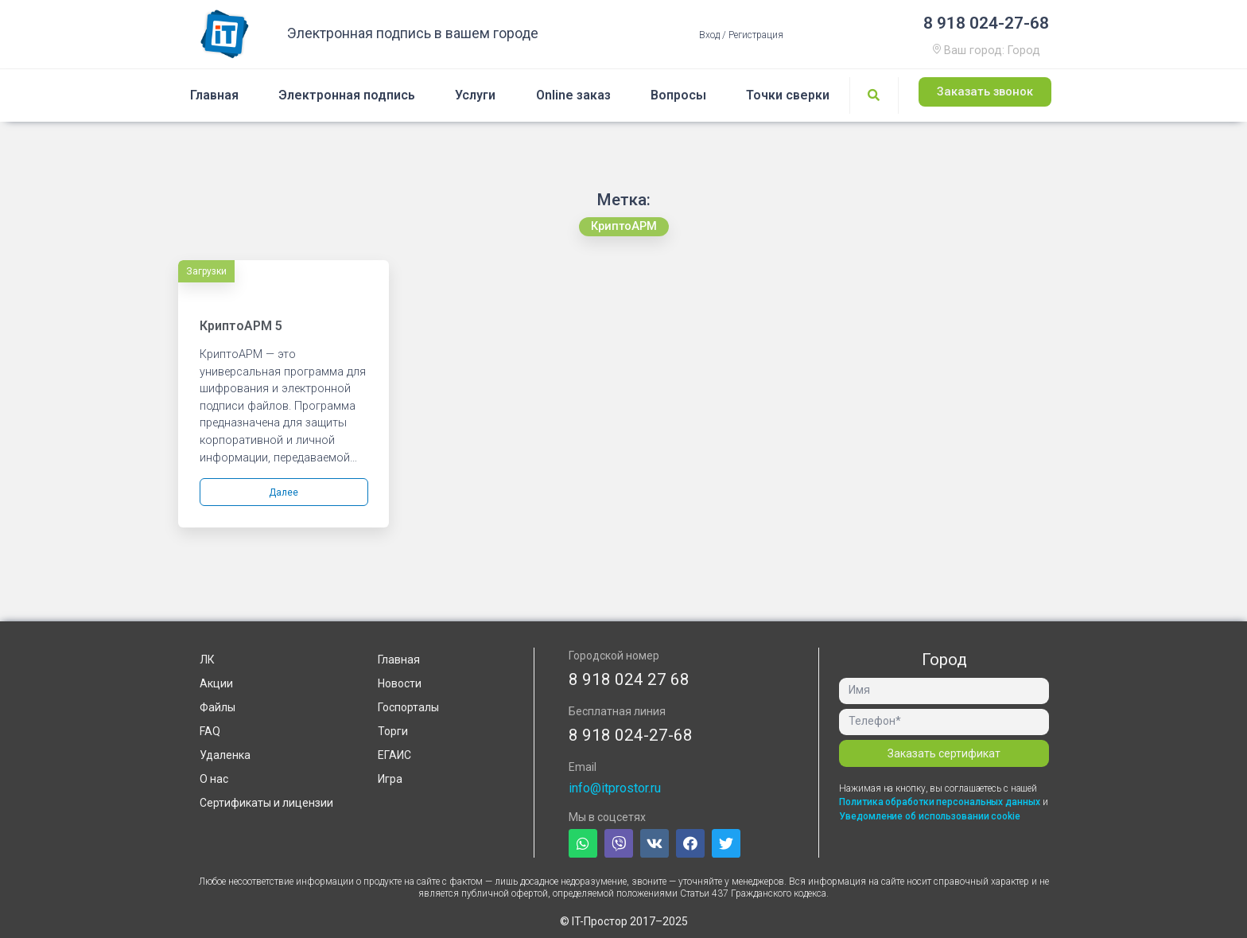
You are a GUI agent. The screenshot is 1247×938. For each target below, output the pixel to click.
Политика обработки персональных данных (940, 802)
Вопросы (678, 95)
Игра (390, 779)
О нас (214, 779)
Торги (393, 731)
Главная (214, 95)
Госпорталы (408, 707)
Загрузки (206, 271)
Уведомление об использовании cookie (929, 816)
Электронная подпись (346, 95)
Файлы (217, 707)
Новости (399, 683)
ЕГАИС (394, 755)
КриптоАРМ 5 (241, 325)
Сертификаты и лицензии (266, 802)
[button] (984, 92)
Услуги (475, 95)
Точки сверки (787, 95)
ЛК (207, 659)
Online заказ (573, 95)
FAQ (210, 731)
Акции (216, 683)
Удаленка (225, 755)
